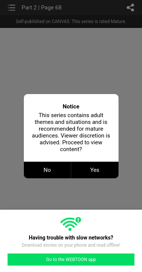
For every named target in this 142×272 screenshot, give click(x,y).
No (47, 170)
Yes (94, 170)
